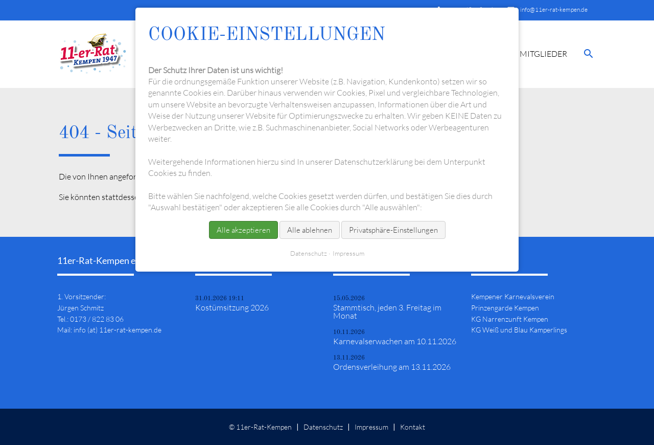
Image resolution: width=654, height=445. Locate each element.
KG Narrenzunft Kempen (509, 319)
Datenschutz (323, 426)
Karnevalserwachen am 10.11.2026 (394, 341)
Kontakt (412, 426)
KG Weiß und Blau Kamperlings (519, 329)
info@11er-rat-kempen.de (554, 9)
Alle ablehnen (309, 230)
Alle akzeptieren (243, 230)
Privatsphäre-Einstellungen (393, 230)
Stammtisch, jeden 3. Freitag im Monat (387, 311)
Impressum (371, 426)
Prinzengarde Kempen (505, 307)
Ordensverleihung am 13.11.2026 (392, 367)
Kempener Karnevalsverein (512, 296)
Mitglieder (543, 54)
